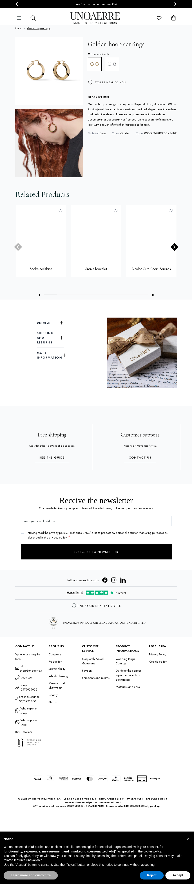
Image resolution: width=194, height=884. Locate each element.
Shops (52, 702)
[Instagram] (114, 580)
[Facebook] (105, 580)
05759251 (24, 677)
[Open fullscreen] (49, 71)
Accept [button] (178, 875)
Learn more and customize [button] (31, 875)
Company (55, 654)
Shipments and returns (95, 678)
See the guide (52, 457)
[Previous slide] (18, 247)
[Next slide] (175, 4)
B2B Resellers (23, 732)
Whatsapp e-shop (26, 710)
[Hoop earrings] (112, 64)
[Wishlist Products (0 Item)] (159, 18)
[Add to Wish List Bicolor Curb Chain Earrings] (171, 211)
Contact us (140, 457)
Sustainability (57, 669)
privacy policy (58, 533)
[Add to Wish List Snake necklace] (60, 211)
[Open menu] (19, 18)
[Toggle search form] (33, 18)
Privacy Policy (157, 654)
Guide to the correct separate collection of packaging (129, 675)
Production (55, 661)
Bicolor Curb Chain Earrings (151, 268)
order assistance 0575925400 (27, 699)
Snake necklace (41, 268)
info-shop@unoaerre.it (28, 668)
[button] (188, 838)
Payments (88, 670)
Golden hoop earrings (38, 28)
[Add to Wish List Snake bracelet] (115, 211)
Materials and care (128, 687)
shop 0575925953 (26, 687)
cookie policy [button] (152, 851)
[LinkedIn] (123, 580)
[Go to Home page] (96, 18)
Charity (53, 695)
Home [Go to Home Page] (18, 28)
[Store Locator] (96, 606)
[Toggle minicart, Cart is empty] (173, 18)
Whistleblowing (58, 676)
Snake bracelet (96, 268)
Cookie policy (158, 661)
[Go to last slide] (17, 4)
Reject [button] (151, 875)
